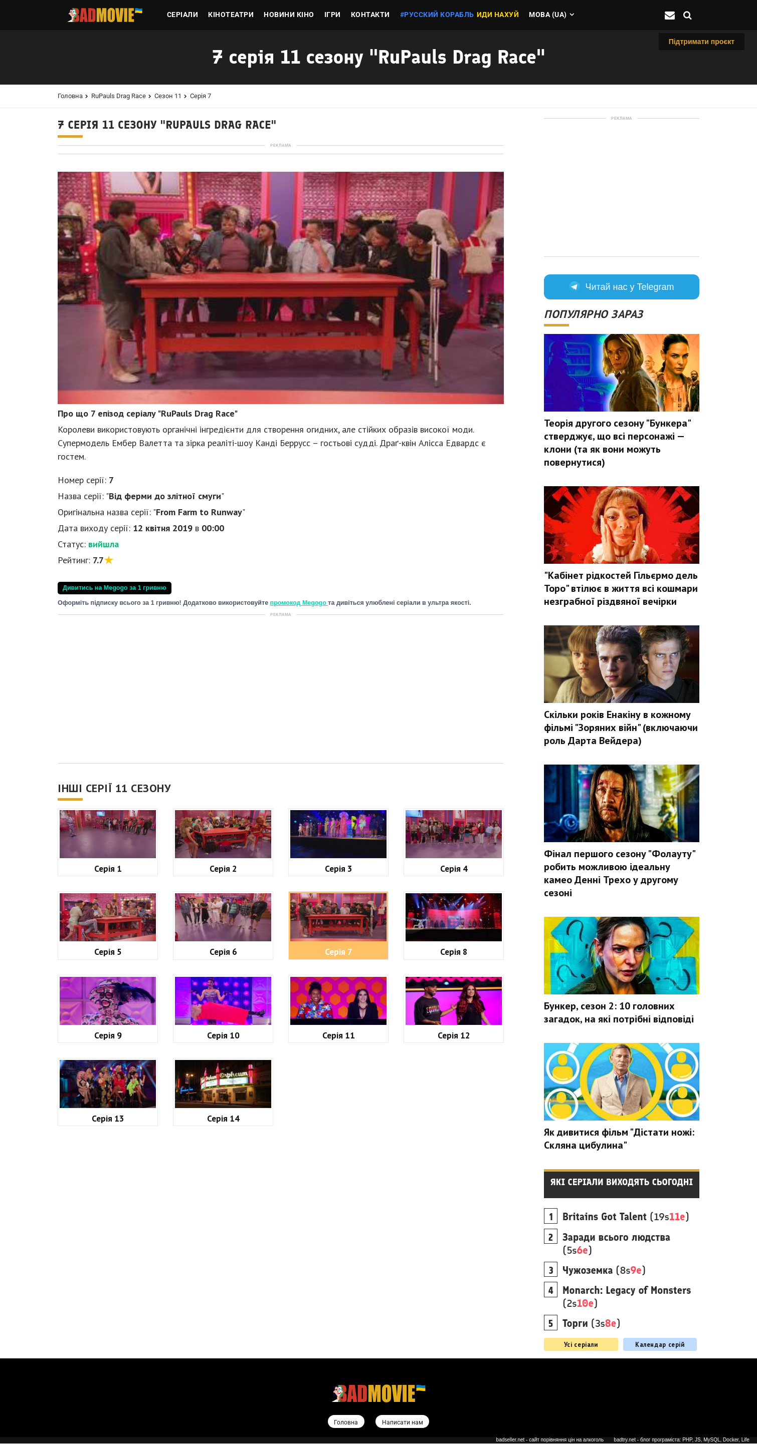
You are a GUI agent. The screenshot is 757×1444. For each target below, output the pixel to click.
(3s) (591, 1323)
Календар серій (660, 1344)
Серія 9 (108, 1175)
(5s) (616, 1243)
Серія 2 (223, 1008)
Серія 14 (223, 1258)
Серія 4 (454, 1008)
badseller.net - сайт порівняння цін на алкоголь (550, 1440)
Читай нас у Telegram (621, 286)
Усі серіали (581, 1344)
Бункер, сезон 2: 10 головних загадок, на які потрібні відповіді (619, 1012)
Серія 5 (108, 1092)
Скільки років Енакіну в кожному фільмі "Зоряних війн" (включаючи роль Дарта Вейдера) (621, 727)
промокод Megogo (299, 743)
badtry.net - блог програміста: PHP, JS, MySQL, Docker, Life (681, 1440)
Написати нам (403, 1422)
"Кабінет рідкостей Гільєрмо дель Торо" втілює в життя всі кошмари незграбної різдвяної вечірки (621, 588)
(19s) (625, 1217)
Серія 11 (338, 1175)
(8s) (604, 1270)
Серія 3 (338, 1008)
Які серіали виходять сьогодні (621, 1182)
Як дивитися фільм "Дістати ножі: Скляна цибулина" (619, 1139)
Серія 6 (223, 1092)
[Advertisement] (281, 220)
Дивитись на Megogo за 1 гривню (114, 728)
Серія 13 (108, 1258)
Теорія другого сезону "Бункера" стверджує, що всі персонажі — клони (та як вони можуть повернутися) (617, 443)
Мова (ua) (548, 15)
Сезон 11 (167, 96)
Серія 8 (454, 1092)
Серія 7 (200, 96)
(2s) (626, 1296)
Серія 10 (223, 1175)
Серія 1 (108, 1008)
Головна (70, 96)
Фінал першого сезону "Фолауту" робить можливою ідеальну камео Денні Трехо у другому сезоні (619, 873)
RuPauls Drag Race (118, 96)
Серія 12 (454, 1175)
